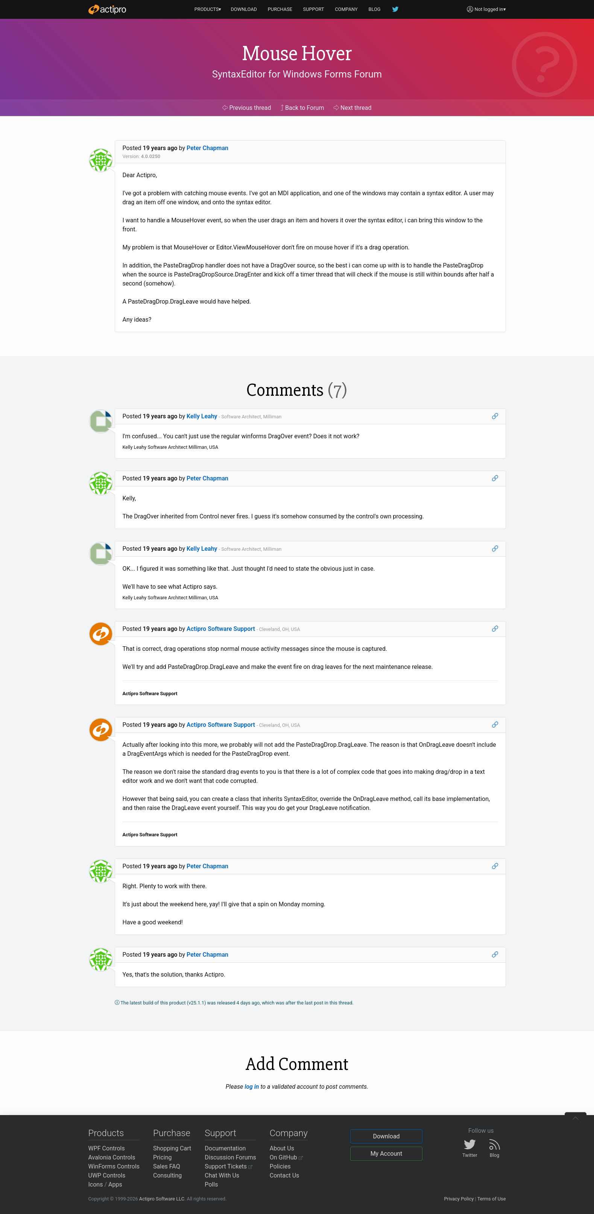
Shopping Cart (172, 1148)
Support (220, 1133)
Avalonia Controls (111, 1157)
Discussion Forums (230, 1157)
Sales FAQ (166, 1166)
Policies (280, 1166)
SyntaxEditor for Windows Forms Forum (297, 74)
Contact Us (284, 1175)
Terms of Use (491, 1199)
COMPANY (346, 9)
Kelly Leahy (202, 416)
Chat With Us (222, 1175)
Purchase (171, 1133)
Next (353, 107)
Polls (211, 1184)
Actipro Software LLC (161, 1199)
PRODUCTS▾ (208, 9)
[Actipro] (107, 9)
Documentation (225, 1148)
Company (289, 1133)
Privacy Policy (459, 1199)
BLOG (375, 9)
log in (252, 1086)
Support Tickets (228, 1166)
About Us (282, 1148)
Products (106, 1133)
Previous (246, 107)
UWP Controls (107, 1175)
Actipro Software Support (221, 628)
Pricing (162, 1157)
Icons (95, 1184)
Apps (115, 1184)
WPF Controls (106, 1148)
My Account (387, 1153)
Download (386, 1136)
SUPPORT (313, 9)
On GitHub (286, 1157)
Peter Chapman (207, 148)
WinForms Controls (114, 1166)
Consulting (167, 1175)
